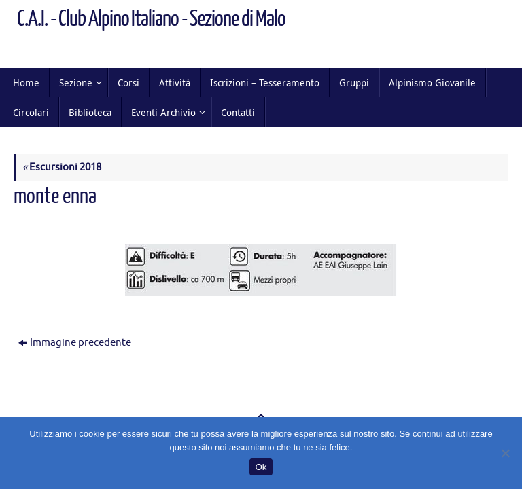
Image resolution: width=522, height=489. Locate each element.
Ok (260, 467)
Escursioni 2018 (61, 167)
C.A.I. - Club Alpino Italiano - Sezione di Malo (151, 19)
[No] (505, 453)
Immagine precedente (74, 342)
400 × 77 (153, 220)
